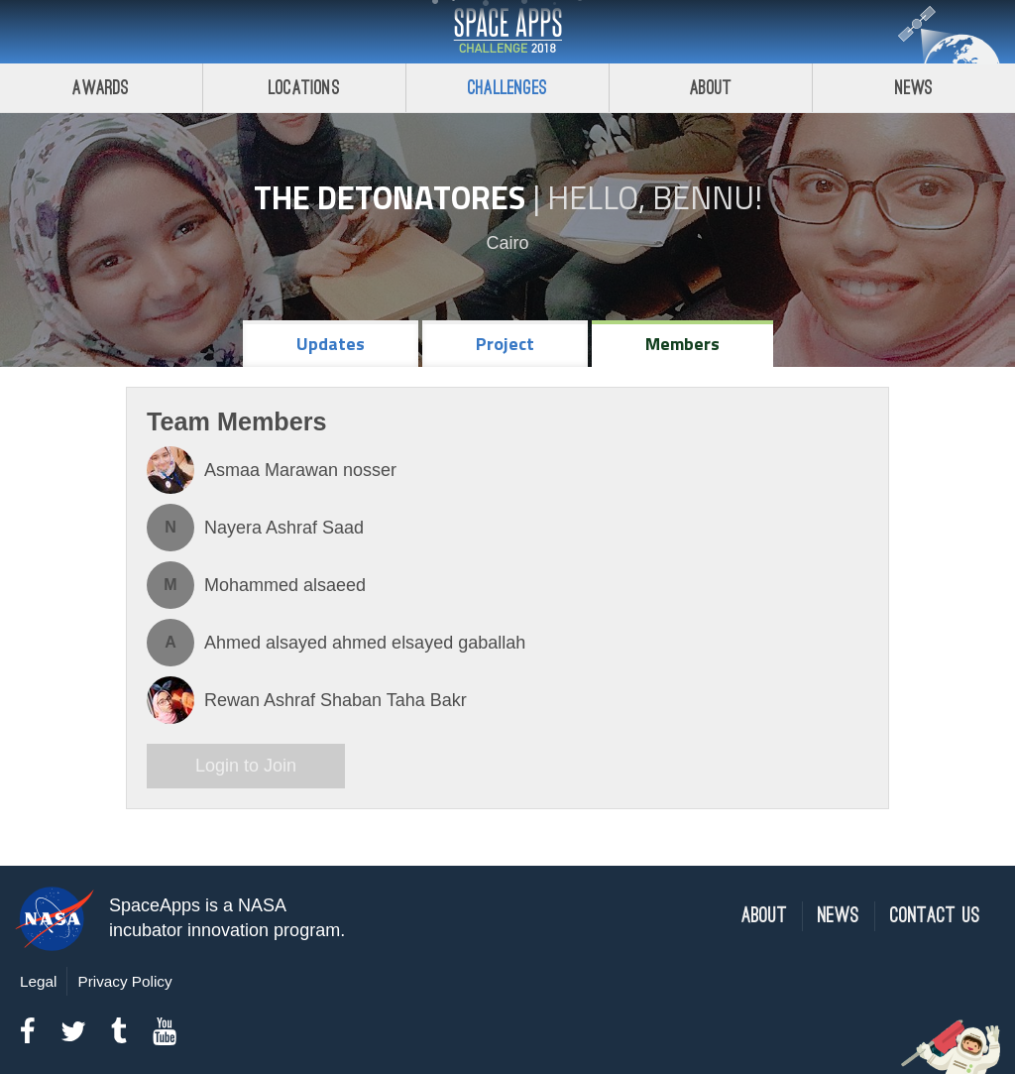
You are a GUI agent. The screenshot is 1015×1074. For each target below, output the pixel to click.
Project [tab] (505, 343)
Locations (304, 87)
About (711, 87)
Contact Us (935, 915)
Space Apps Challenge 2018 (507, 31)
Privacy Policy (124, 981)
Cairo (507, 243)
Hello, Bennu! (654, 197)
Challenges (507, 87)
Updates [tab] (330, 343)
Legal (38, 981)
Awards (100, 87)
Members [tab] (682, 343)
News (914, 87)
